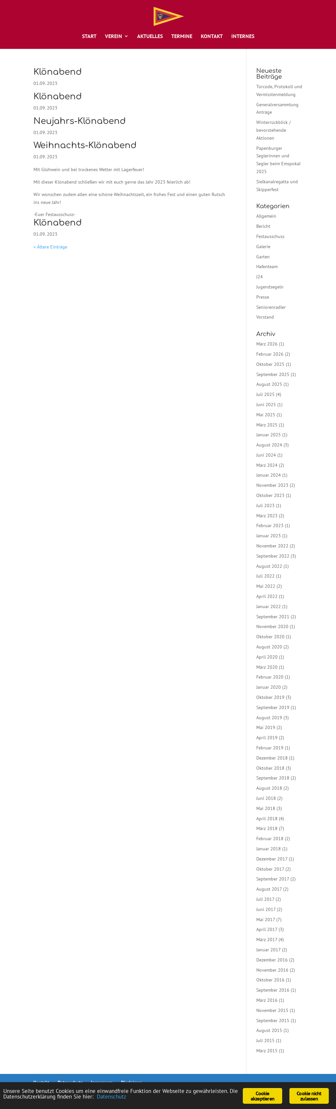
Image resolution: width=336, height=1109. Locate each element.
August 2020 (269, 647)
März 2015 (267, 1051)
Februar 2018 (270, 839)
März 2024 (267, 465)
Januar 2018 (268, 849)
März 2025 (267, 425)
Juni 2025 (266, 404)
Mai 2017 (265, 919)
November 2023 (272, 485)
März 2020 (267, 667)
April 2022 (267, 596)
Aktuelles (150, 36)
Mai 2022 (265, 586)
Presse (262, 297)
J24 (259, 277)
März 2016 (267, 1000)
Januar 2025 (268, 435)
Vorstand (265, 317)
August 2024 (269, 445)
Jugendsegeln (270, 287)
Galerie (263, 246)
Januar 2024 (268, 475)
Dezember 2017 (271, 859)
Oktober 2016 (270, 980)
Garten (263, 257)
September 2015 (272, 1020)
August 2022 (269, 566)
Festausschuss (270, 236)
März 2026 (267, 344)
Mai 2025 (265, 415)
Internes (242, 36)
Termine (181, 36)
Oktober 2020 (270, 637)
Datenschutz (111, 1096)
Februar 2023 (270, 525)
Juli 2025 (265, 394)
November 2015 (272, 1010)
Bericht (263, 226)
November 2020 (272, 626)
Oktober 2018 (270, 768)
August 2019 (269, 718)
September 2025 (272, 374)
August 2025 (269, 384)
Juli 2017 (265, 899)
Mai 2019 (265, 727)
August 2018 (269, 788)
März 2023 (267, 516)
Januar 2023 (268, 536)
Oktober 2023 (270, 495)
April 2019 (267, 738)
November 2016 (272, 970)
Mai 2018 (265, 808)
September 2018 (272, 778)
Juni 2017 (266, 909)
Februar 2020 (270, 677)
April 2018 (267, 819)
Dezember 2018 (272, 758)
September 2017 (272, 879)
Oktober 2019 (270, 697)
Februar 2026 (270, 354)
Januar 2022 (268, 606)
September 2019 (272, 707)
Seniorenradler (271, 307)
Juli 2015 (265, 1040)
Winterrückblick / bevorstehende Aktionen (273, 130)
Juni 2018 (266, 798)
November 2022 (272, 546)
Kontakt (212, 36)
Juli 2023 (265, 505)
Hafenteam (267, 266)
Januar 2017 (268, 950)
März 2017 (266, 939)
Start (89, 36)
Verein (113, 36)
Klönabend (57, 72)
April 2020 (267, 657)
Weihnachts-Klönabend (84, 145)
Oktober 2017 (270, 869)
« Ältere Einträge (50, 247)
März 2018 (267, 828)
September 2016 (272, 990)
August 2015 (269, 1030)
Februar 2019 (270, 748)
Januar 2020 (268, 687)
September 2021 (272, 617)
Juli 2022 (265, 576)
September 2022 (272, 556)
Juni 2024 (266, 455)
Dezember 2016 (272, 960)
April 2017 (266, 929)
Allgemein (266, 216)
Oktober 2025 (270, 364)
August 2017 (269, 889)
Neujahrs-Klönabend (79, 121)
